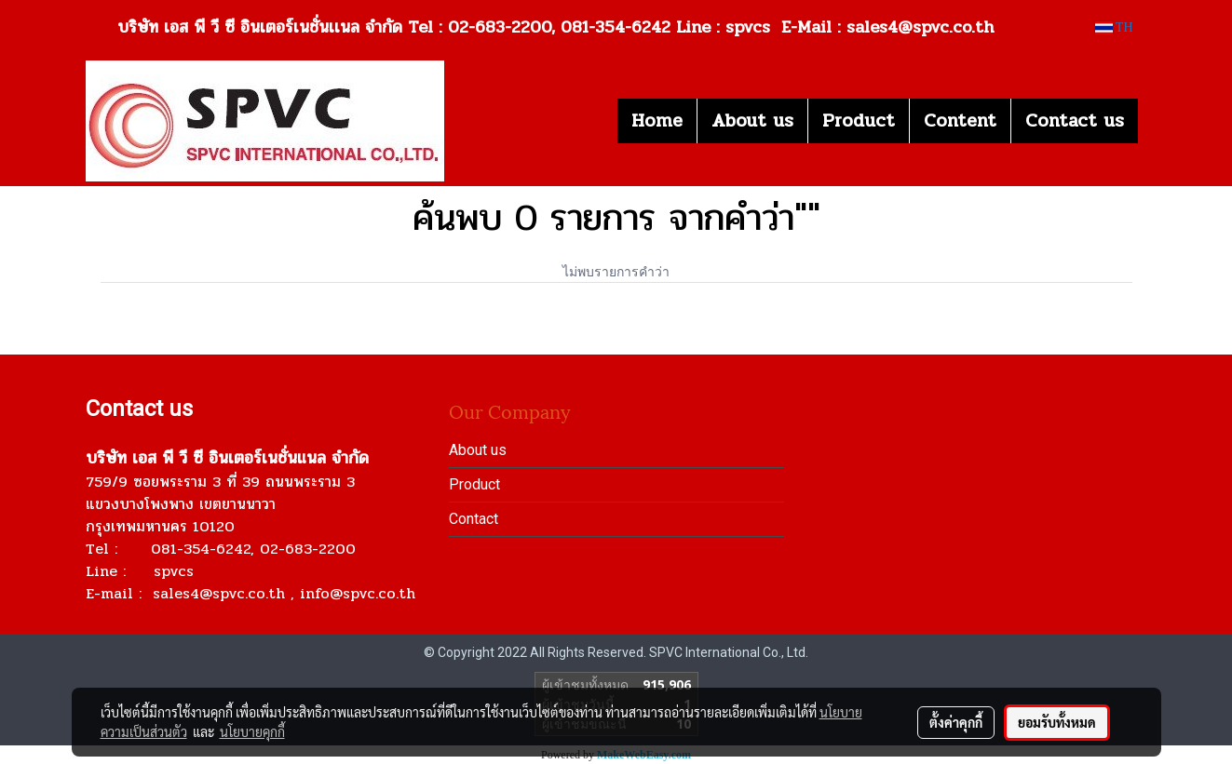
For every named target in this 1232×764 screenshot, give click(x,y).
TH (1114, 27)
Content (960, 120)
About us (752, 120)
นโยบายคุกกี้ (252, 731)
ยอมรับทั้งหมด (1057, 722)
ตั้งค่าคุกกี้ (955, 722)
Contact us (1074, 120)
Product (858, 120)
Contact (473, 519)
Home (657, 120)
